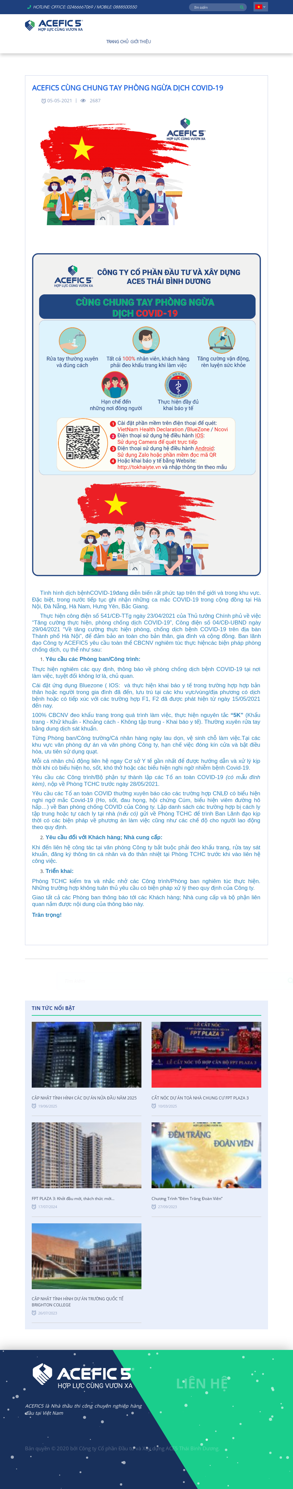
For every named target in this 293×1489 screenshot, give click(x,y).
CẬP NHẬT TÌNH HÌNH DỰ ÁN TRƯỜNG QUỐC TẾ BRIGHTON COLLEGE (78, 1302)
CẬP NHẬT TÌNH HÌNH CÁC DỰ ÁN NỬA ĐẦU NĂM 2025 (84, 1098)
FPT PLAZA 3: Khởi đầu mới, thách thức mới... (73, 1198)
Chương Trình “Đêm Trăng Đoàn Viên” (187, 1198)
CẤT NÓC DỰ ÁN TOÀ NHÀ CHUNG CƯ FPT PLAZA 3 (200, 1098)
